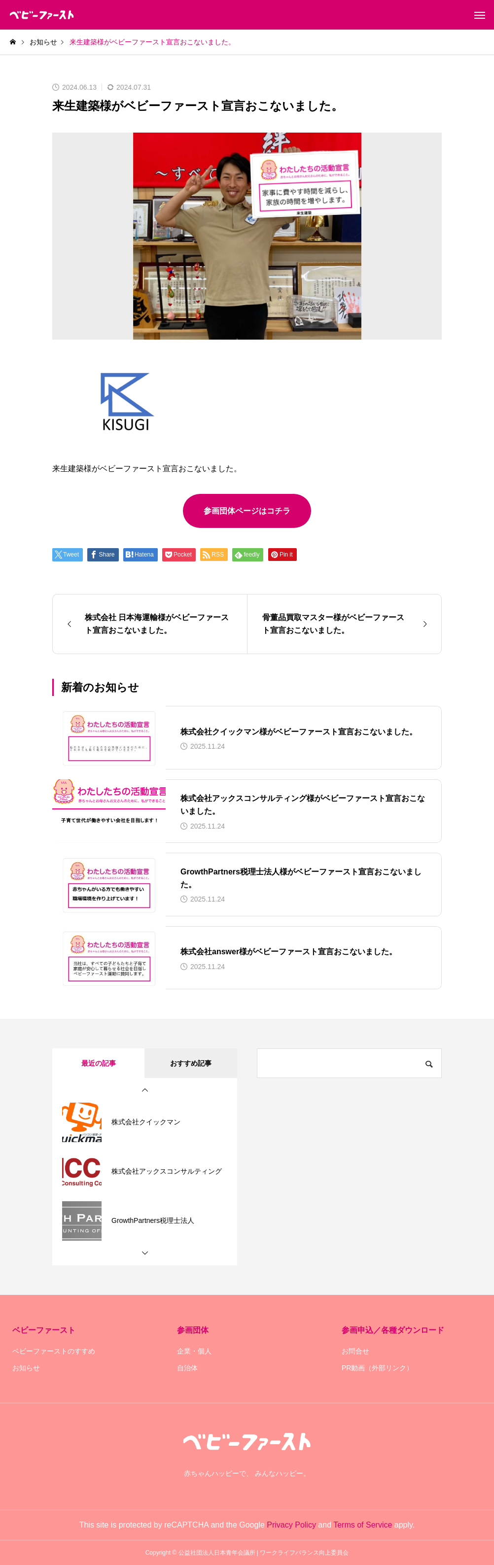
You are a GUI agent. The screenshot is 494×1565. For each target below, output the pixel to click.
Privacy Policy (291, 1525)
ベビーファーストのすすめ (53, 1351)
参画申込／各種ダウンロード (393, 1330)
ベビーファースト (43, 1330)
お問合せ (355, 1351)
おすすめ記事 (191, 1063)
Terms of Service (362, 1525)
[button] (145, 1090)
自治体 (187, 1368)
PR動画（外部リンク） (377, 1368)
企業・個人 (194, 1351)
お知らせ (26, 1368)
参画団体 (193, 1330)
